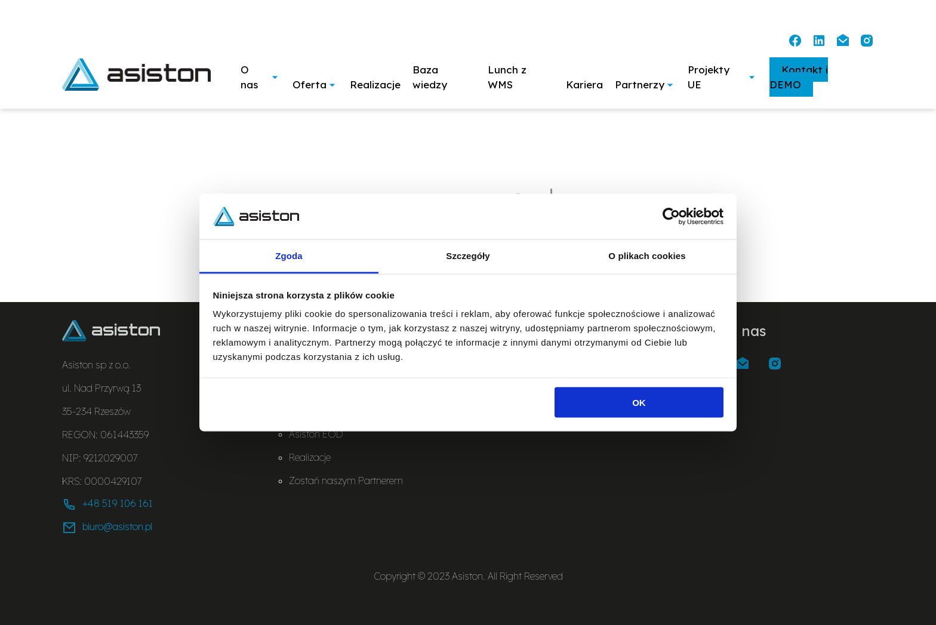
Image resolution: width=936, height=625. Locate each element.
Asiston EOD (316, 434)
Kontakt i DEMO (798, 77)
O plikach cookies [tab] (646, 256)
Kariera (584, 84)
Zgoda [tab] (289, 256)
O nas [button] (261, 77)
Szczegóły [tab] (467, 256)
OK (639, 402)
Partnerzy (645, 84)
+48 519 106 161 (107, 504)
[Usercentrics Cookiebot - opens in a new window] (671, 216)
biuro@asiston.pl (107, 528)
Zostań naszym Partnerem (346, 481)
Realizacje (375, 84)
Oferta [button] (315, 84)
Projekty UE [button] (723, 77)
